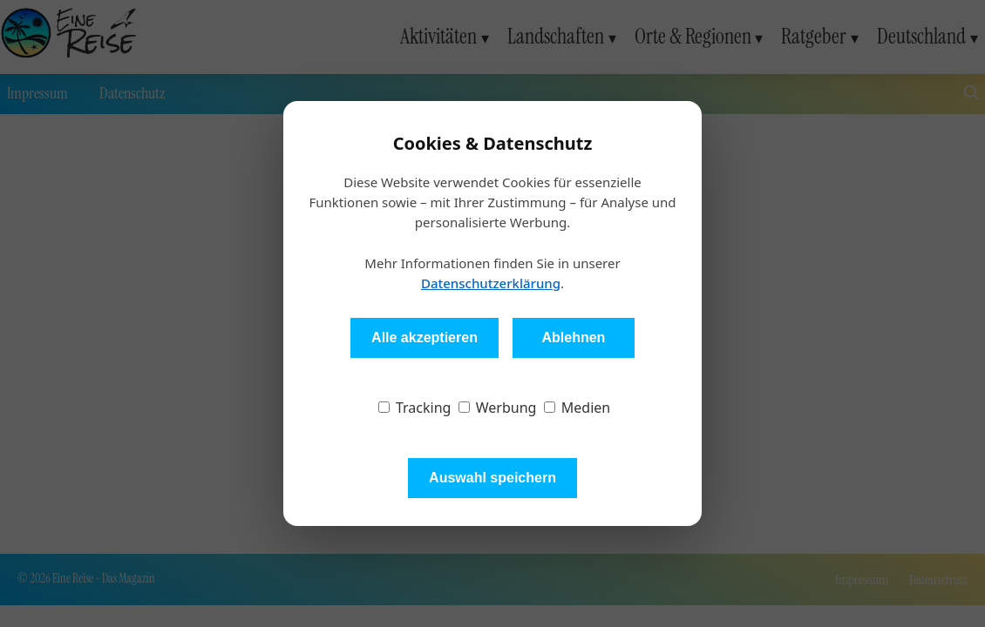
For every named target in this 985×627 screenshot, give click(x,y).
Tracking (415, 407)
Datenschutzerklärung (490, 283)
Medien (577, 407)
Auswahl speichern (492, 477)
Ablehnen (573, 337)
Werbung (498, 407)
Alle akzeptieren (424, 337)
